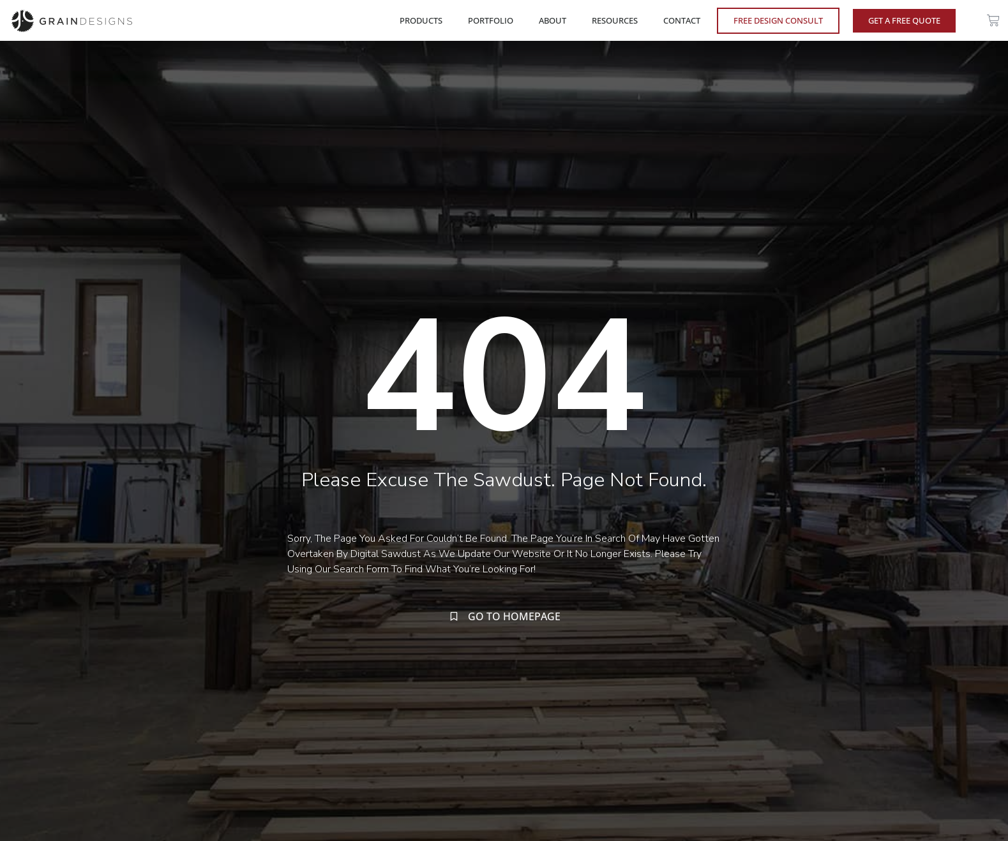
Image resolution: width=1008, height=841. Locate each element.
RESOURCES (618, 20)
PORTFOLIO (494, 20)
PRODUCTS (424, 20)
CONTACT (681, 20)
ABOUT (556, 20)
